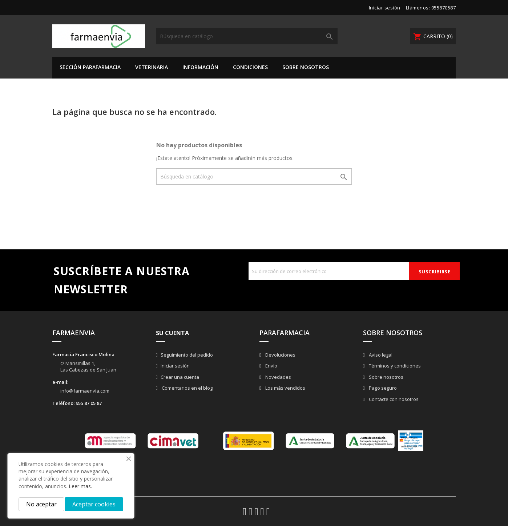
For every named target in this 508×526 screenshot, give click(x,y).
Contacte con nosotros (393, 399)
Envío (270, 365)
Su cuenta (172, 333)
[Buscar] (247, 36)
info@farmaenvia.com (84, 391)
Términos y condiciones (394, 365)
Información (200, 67)
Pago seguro (382, 388)
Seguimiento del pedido (187, 355)
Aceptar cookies (94, 504)
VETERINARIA (151, 67)
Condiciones (250, 67)
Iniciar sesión (175, 365)
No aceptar (41, 504)
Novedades (277, 377)
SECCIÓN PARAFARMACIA (90, 67)
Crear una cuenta (180, 377)
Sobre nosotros (305, 67)
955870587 (443, 7)
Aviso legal (380, 355)
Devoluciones (279, 355)
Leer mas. (80, 486)
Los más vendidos (284, 388)
